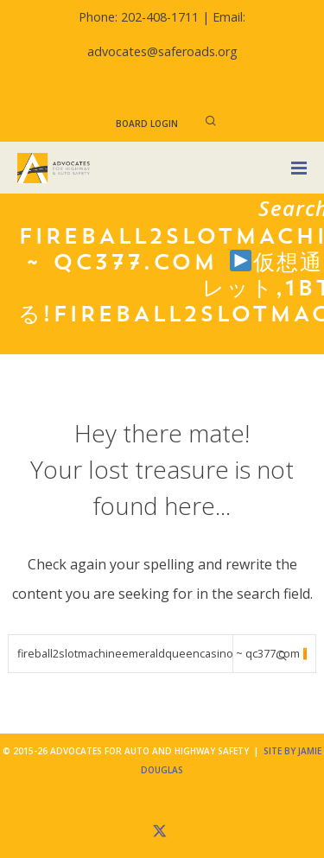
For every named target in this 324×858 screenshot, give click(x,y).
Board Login (147, 124)
